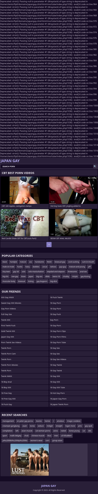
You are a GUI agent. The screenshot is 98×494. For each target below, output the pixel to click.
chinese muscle (38, 435)
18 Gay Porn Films (58, 336)
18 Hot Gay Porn (57, 393)
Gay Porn (54, 320)
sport (5, 435)
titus (49, 435)
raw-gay (14, 276)
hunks (19, 266)
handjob (13, 262)
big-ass (39, 276)
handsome (39, 262)
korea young (74, 430)
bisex (23, 276)
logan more (70, 426)
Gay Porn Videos (8, 308)
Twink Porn (6, 348)
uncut (44, 266)
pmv (80, 426)
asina (55, 430)
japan (31, 276)
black (5, 262)
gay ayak (88, 426)
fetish (49, 262)
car (84, 430)
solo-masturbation (36, 271)
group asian (57, 440)
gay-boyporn (42, 281)
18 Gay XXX (55, 376)
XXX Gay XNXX (7, 297)
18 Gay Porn (55, 303)
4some (39, 421)
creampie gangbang (11, 426)
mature (23, 262)
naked (63, 430)
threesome (72, 271)
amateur (60, 421)
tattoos (53, 266)
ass (30, 262)
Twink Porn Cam (8, 353)
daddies (36, 266)
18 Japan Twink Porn (59, 404)
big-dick (53, 281)
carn (47, 440)
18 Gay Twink (56, 365)
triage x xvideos (73, 421)
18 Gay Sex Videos (58, 359)
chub (26, 435)
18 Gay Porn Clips (58, 331)
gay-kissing (85, 276)
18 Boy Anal (6, 381)
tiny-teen (6, 271)
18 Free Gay (6, 393)
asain (24, 426)
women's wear (36, 440)
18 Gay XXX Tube (57, 387)
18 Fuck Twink (56, 297)
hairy (27, 266)
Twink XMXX (6, 376)
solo (23, 271)
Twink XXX (5, 320)
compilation (8, 430)
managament (8, 421)
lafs (17, 430)
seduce (41, 426)
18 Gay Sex (55, 348)
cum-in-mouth (88, 262)
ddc (89, 430)
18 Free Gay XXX (8, 398)
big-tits (5, 276)
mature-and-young (77, 266)
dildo (47, 276)
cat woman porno (42, 430)
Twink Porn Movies (9, 365)
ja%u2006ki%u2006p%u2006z (15, 440)
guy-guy (62, 266)
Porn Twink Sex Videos (11, 342)
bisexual (21, 281)
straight (59, 426)
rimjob (75, 276)
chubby (66, 276)
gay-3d (16, 271)
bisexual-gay (60, 262)
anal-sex (83, 271)
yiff (89, 266)
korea (32, 426)
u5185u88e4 (66, 435)
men (56, 435)
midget (50, 426)
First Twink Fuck (8, 325)
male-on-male (8, 266)
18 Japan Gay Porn (58, 398)
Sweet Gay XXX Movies (11, 303)
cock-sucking (73, 262)
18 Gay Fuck (55, 314)
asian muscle (27, 430)
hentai (47, 421)
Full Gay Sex (6, 314)
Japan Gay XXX (7, 336)
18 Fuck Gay (6, 404)
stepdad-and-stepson (56, 271)
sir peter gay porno (25, 421)
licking (30, 281)
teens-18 (56, 276)
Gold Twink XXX (8, 331)
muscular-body (9, 281)
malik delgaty (15, 435)
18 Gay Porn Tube (58, 342)
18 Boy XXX (6, 387)
